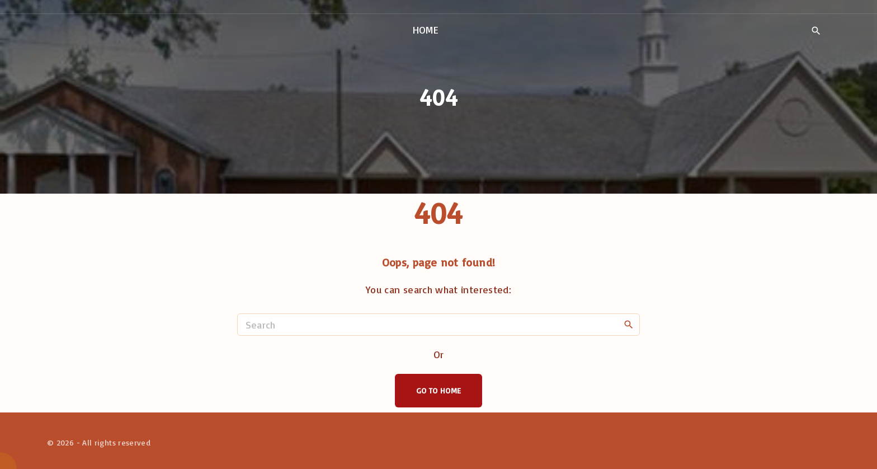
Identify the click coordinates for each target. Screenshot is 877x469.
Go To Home (438, 390)
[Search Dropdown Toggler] (815, 30)
